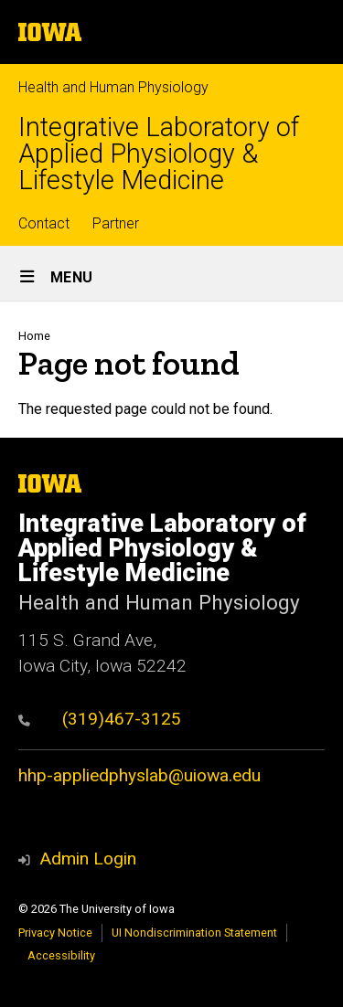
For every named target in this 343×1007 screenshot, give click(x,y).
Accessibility (61, 955)
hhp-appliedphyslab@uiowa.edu (139, 775)
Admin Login (87, 858)
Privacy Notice (55, 932)
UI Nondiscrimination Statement (194, 932)
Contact (44, 223)
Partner (115, 223)
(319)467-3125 (99, 718)
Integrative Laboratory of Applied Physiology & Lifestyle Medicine (158, 153)
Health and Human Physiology (113, 87)
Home (34, 336)
